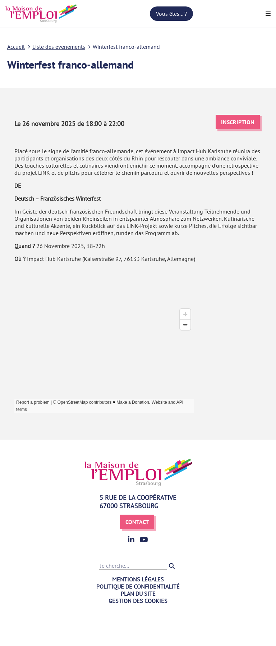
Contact (137, 521)
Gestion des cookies (138, 600)
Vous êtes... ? (171, 13)
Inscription (237, 122)
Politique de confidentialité (138, 586)
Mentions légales (138, 579)
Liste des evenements (58, 46)
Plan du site (138, 593)
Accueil (16, 46)
